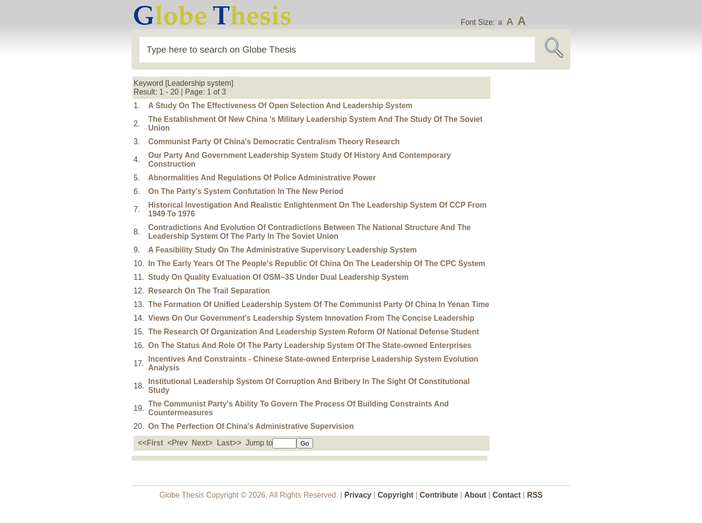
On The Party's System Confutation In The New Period (246, 191)
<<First (150, 443)
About (475, 495)
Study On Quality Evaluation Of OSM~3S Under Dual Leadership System (278, 277)
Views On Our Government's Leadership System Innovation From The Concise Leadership (311, 318)
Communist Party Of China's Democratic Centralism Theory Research (274, 141)
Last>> (229, 443)
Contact (507, 495)
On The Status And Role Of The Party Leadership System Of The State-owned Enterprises (309, 345)
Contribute (439, 495)
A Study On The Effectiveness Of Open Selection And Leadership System (280, 105)
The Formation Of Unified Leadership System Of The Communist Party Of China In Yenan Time (318, 304)
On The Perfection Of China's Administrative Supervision (251, 426)
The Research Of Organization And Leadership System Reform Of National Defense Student (313, 332)
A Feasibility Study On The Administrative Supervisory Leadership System (282, 250)
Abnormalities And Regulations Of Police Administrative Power (262, 178)
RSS (535, 495)
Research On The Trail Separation (209, 291)
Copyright (396, 495)
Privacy (357, 495)
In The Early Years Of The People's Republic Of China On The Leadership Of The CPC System (316, 263)
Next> (202, 443)
